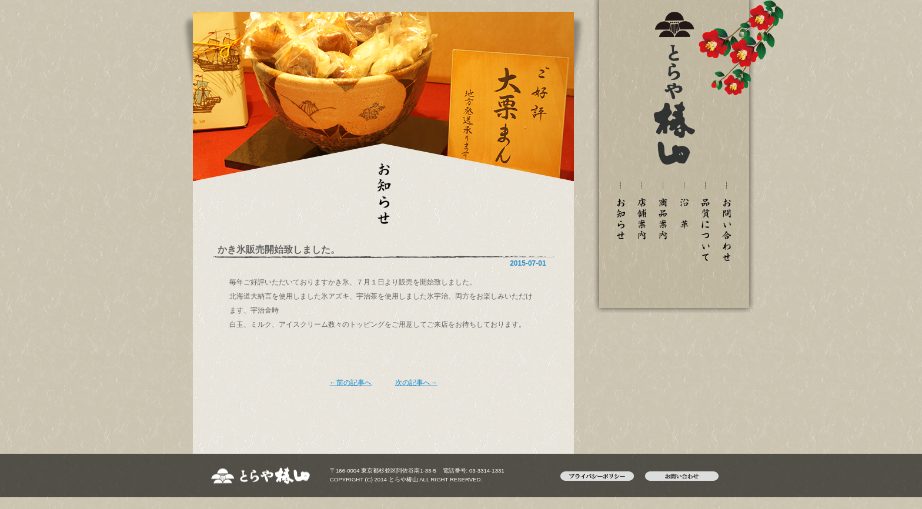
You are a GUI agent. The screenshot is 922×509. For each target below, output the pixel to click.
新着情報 (620, 218)
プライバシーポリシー (602, 476)
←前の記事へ (350, 383)
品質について (705, 230)
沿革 (684, 213)
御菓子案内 (662, 218)
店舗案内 (641, 218)
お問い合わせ (726, 230)
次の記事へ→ (416, 383)
